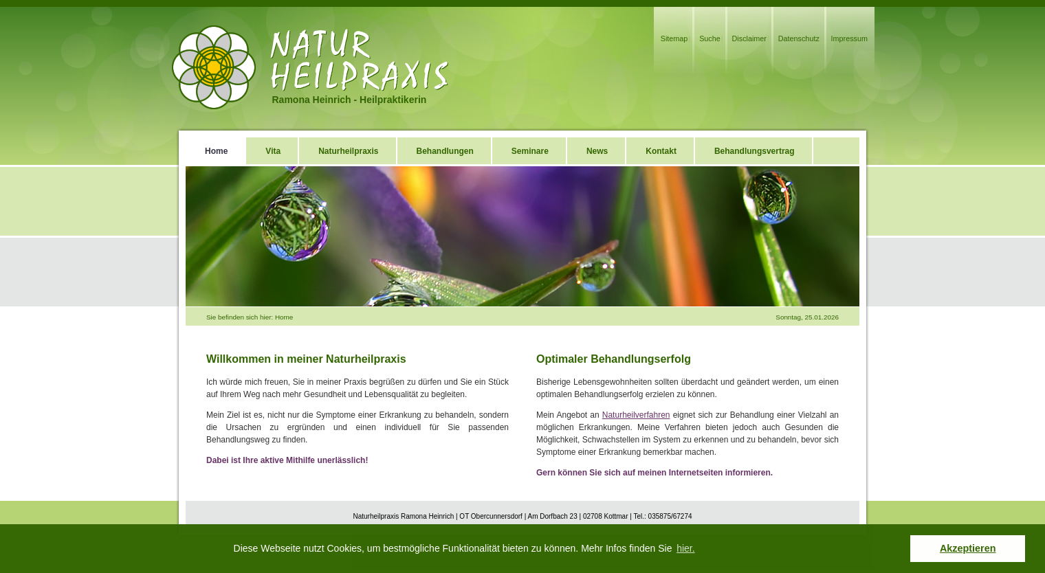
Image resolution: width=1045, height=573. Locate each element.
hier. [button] (685, 548)
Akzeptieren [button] (968, 548)
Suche (709, 38)
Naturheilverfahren (636, 415)
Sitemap (674, 38)
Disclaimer (749, 38)
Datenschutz (799, 38)
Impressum (849, 38)
